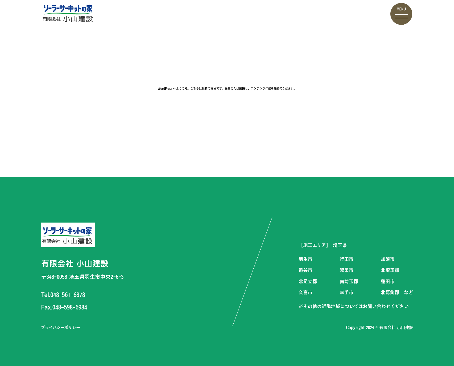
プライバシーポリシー (60, 327)
